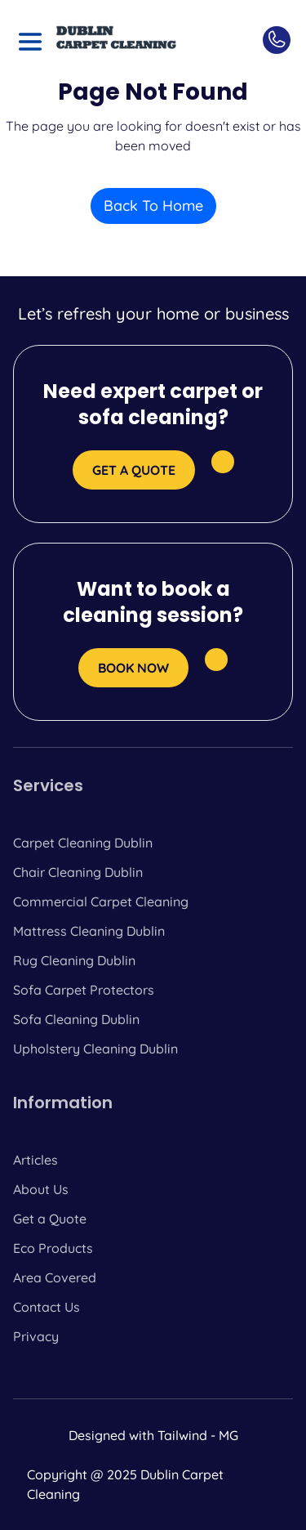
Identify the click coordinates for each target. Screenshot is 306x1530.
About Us (41, 1189)
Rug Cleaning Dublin (74, 960)
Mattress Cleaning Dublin (89, 931)
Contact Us (46, 1307)
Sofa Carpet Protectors (83, 990)
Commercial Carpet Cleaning (100, 901)
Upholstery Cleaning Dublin (95, 1048)
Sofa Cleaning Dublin (76, 1019)
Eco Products (53, 1248)
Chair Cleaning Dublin (78, 872)
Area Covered (54, 1277)
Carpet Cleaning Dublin (83, 842)
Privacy (36, 1336)
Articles (35, 1160)
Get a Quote (49, 1218)
